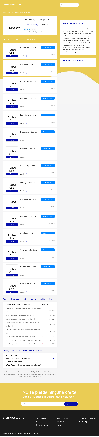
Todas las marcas (42, 425)
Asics (59, 425)
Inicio (4, 12)
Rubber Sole (26, 12)
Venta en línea (30, 39)
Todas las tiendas (13, 12)
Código (17, 39)
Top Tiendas (88, 5)
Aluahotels (60, 422)
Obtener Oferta (47, 47)
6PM (37, 422)
